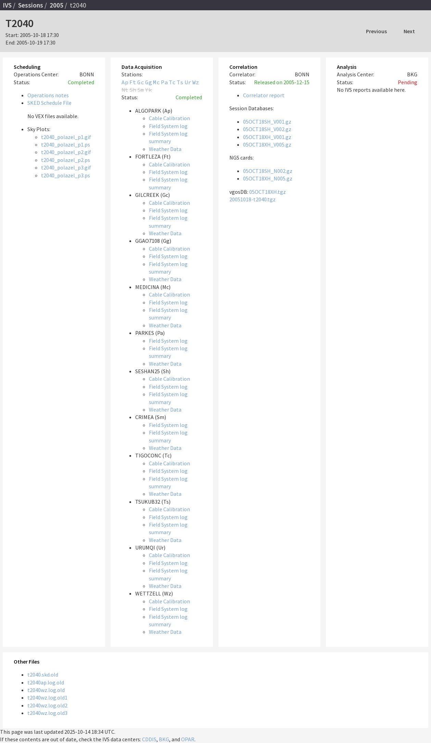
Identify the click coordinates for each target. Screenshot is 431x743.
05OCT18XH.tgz (267, 191)
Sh (132, 89)
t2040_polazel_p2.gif (66, 152)
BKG (164, 739)
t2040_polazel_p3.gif (66, 167)
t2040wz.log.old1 (47, 697)
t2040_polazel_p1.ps (65, 144)
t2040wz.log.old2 (47, 705)
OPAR (187, 739)
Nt (125, 89)
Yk (148, 89)
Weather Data (165, 149)
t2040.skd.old (42, 674)
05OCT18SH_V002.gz (267, 129)
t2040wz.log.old (46, 690)
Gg (148, 82)
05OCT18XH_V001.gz (267, 137)
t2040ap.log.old (45, 682)
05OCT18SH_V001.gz (267, 121)
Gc (140, 82)
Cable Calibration (169, 118)
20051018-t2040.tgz (252, 199)
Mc (156, 82)
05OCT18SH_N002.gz (267, 170)
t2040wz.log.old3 (47, 712)
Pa (164, 82)
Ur (188, 82)
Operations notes (48, 95)
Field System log (168, 126)
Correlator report (263, 95)
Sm (140, 89)
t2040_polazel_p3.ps (65, 175)
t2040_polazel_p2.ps (65, 159)
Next (409, 31)
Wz (195, 82)
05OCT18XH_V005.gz (267, 144)
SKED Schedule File (49, 102)
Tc (172, 82)
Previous (376, 31)
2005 (56, 5)
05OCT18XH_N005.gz (267, 178)
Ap (125, 82)
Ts (180, 82)
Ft (132, 82)
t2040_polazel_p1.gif (66, 137)
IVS (7, 5)
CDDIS (149, 739)
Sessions (30, 5)
